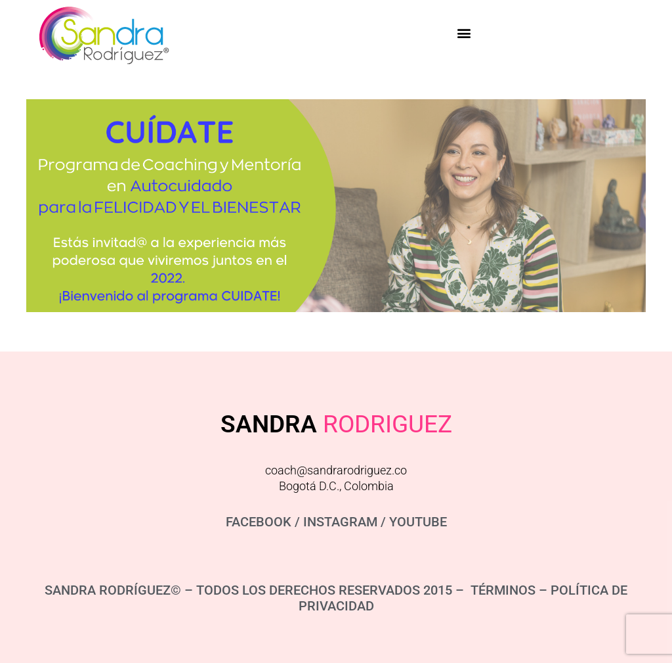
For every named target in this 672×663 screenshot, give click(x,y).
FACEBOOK (258, 522)
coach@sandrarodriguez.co (336, 470)
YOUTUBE (418, 522)
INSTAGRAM (340, 522)
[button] (463, 33)
